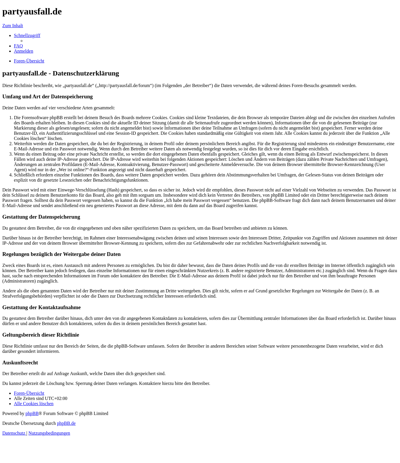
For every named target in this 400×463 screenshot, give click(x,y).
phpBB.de (66, 423)
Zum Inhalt (12, 25)
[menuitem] (18, 45)
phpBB (31, 413)
